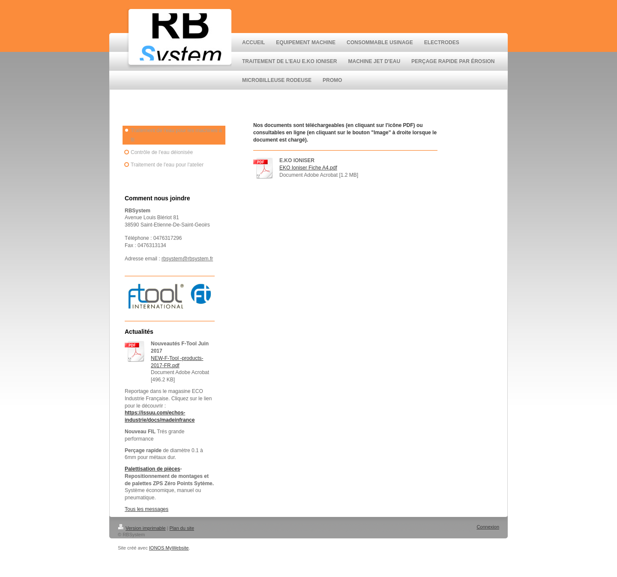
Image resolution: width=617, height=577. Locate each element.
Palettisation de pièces (152, 469)
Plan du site (182, 528)
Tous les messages (146, 509)
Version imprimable (142, 528)
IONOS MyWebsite (169, 547)
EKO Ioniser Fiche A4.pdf (308, 168)
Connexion (487, 526)
